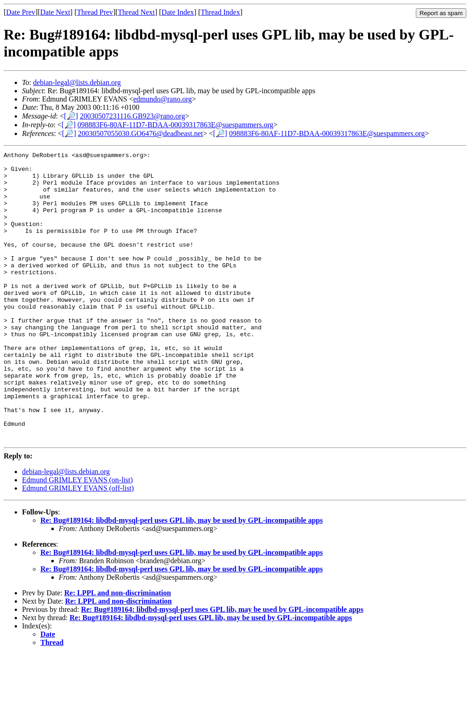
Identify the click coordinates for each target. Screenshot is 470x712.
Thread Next (136, 12)
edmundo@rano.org (162, 99)
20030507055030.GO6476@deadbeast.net (140, 133)
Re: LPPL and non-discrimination (117, 651)
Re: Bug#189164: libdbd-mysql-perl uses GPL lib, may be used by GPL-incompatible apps (181, 578)
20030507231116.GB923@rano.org (132, 116)
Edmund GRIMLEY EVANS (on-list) (77, 538)
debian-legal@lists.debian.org (77, 82)
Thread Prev (95, 12)
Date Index (178, 12)
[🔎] (71, 116)
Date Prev (20, 12)
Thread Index (220, 12)
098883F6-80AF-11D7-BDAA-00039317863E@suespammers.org (176, 125)
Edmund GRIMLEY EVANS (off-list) (78, 546)
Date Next (55, 12)
